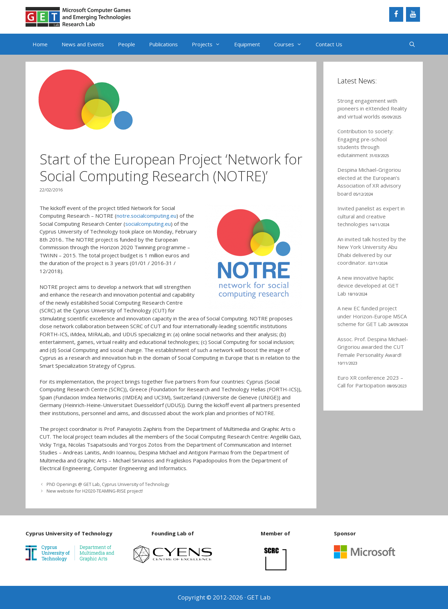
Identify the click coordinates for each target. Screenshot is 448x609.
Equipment (247, 44)
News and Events (83, 44)
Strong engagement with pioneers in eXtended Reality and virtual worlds (372, 108)
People (126, 44)
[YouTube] (413, 14)
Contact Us (329, 44)
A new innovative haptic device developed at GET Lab (368, 285)
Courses (291, 44)
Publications (163, 44)
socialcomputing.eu (148, 223)
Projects (209, 44)
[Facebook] (396, 14)
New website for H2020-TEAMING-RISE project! (95, 491)
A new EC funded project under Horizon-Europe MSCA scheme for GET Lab (372, 316)
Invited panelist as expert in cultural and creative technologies (371, 216)
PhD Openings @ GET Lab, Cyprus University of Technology (108, 484)
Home (40, 44)
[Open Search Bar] (412, 44)
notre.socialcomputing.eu (146, 215)
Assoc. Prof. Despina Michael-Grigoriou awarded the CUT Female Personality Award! (372, 347)
